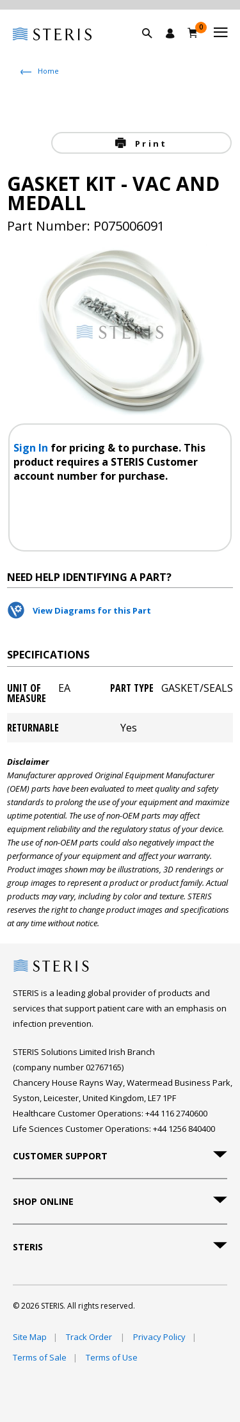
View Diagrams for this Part (92, 610)
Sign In (32, 448)
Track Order (90, 1337)
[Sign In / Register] (170, 33)
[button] (153, 48)
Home (48, 71)
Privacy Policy (159, 1337)
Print (149, 143)
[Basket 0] (193, 32)
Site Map (30, 1337)
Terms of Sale (40, 1357)
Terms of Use (112, 1357)
